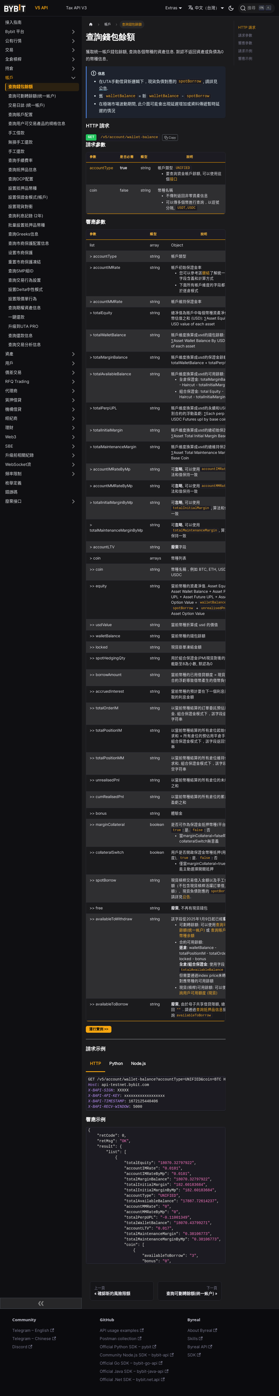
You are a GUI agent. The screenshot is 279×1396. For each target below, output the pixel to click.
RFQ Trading (17, 381)
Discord (22, 1346)
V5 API (41, 7)
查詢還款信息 (20, 335)
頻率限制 (13, 473)
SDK (194, 1355)
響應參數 (245, 43)
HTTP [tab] (95, 1063)
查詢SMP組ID (21, 270)
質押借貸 (13, 400)
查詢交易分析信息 (24, 344)
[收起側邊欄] (41, 1303)
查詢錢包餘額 (20, 86)
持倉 (9, 68)
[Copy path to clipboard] (170, 137)
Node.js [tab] (138, 1063)
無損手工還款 (20, 142)
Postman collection (120, 1338)
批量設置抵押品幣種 (26, 225)
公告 (103, 88)
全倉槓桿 (13, 59)
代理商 (11, 390)
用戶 (9, 363)
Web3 (10, 436)
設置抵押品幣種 (22, 188)
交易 (9, 49)
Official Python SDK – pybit (128, 1346)
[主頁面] (91, 24)
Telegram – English (33, 1330)
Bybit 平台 (14, 31)
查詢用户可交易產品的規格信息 (36, 123)
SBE (9, 446)
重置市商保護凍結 (24, 261)
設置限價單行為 (22, 298)
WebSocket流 (18, 464)
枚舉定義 (13, 483)
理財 (9, 427)
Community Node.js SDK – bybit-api (137, 1355)
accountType (101, 168)
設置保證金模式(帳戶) (28, 197)
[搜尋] (256, 8)
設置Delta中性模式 (25, 289)
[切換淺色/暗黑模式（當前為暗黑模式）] (231, 8)
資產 (9, 353)
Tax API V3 (76, 7)
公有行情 (13, 40)
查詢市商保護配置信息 (28, 243)
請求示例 (245, 51)
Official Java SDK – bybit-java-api (134, 1371)
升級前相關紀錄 (19, 455)
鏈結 (206, 273)
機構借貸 (13, 409)
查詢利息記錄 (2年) (25, 215)
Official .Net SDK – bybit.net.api (132, 1379)
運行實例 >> (98, 1029)
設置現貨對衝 (20, 206)
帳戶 (9, 77)
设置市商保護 (20, 252)
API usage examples (122, 1330)
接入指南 (13, 22)
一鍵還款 (16, 317)
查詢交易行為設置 (24, 280)
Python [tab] (116, 1063)
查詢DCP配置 (20, 178)
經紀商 (11, 418)
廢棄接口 (13, 501)
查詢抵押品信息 (22, 169)
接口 (173, 179)
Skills (195, 1338)
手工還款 (16, 151)
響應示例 (245, 58)
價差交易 (13, 372)
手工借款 (16, 132)
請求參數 (245, 35)
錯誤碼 (11, 492)
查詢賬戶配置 (20, 114)
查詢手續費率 (20, 160)
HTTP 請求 (247, 27)
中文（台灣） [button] (203, 7)
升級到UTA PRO (23, 326)
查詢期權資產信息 (24, 307)
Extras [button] (171, 7)
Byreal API (199, 1346)
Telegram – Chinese (34, 1338)
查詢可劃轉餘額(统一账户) (32, 96)
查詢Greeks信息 (23, 234)
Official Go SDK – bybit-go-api (131, 1363)
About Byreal (202, 1330)
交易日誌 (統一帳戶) (26, 105)
